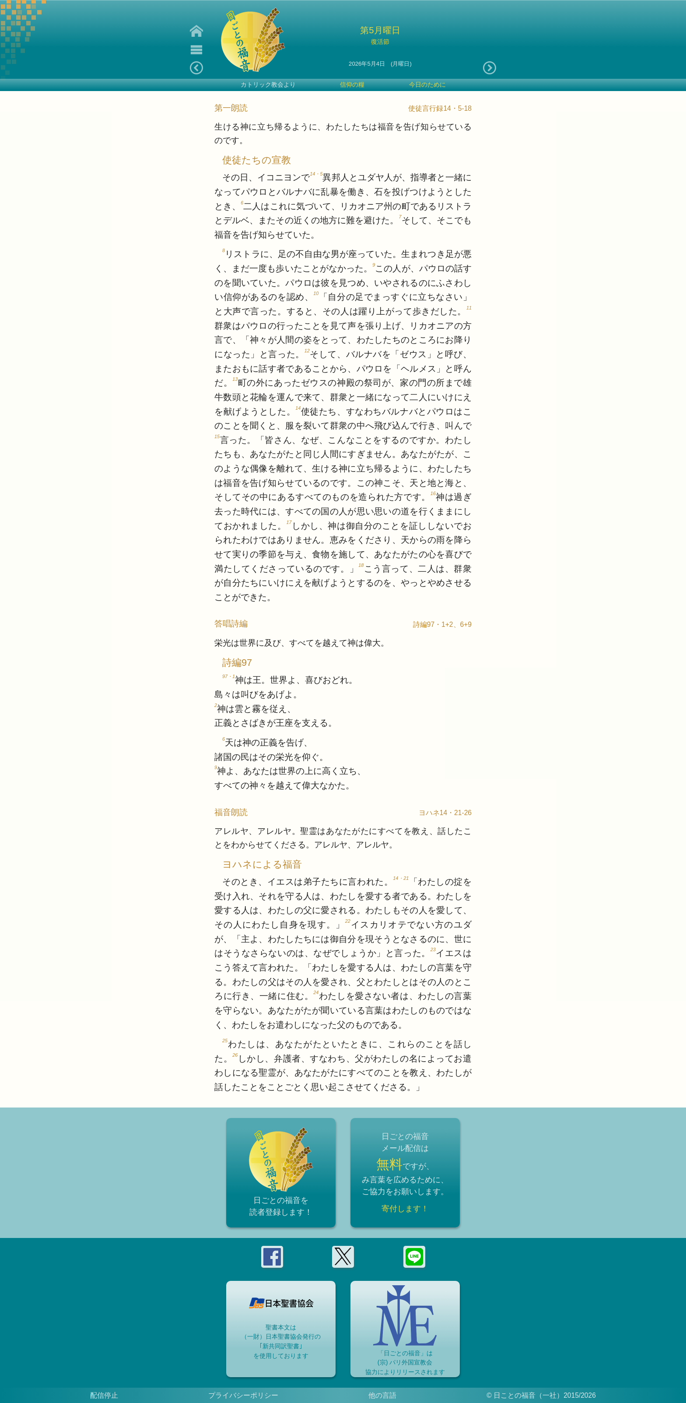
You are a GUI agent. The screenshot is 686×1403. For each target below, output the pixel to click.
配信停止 (104, 1395)
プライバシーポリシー (243, 1395)
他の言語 (382, 1395)
